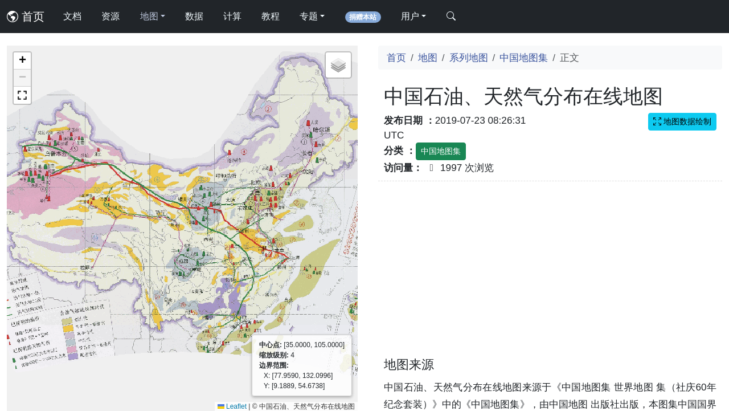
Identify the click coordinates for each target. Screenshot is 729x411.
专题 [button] (309, 16)
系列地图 (468, 57)
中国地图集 (523, 57)
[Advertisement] (550, 276)
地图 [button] (149, 16)
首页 (25, 16)
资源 (110, 16)
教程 (270, 16)
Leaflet (232, 406)
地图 (427, 57)
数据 (194, 16)
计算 (232, 16)
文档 (72, 16)
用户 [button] (410, 16)
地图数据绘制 (682, 121)
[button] (22, 61)
